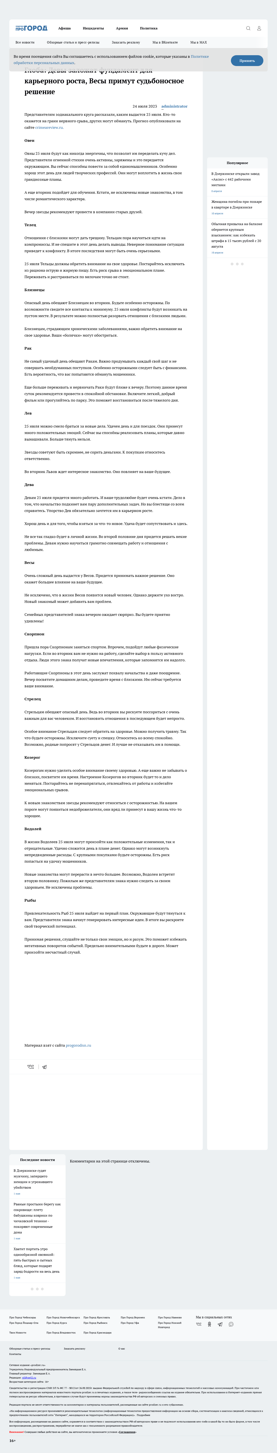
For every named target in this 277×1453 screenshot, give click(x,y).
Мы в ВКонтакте (165, 42)
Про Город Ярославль (97, 1317)
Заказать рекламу (126, 42)
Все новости (25, 42)
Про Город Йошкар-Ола (23, 1322)
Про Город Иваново (170, 1317)
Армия (122, 28)
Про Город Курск (57, 1322)
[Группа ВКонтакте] (198, 1324)
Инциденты (93, 28)
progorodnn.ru (78, 1045)
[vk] (31, 1067)
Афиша (64, 28)
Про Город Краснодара (97, 1332)
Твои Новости (17, 1332)
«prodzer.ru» (37, 1365)
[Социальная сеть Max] (231, 1324)
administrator (174, 106)
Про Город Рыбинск (95, 1322)
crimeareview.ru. (49, 127)
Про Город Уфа (130, 1322)
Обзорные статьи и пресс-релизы (73, 42)
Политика (149, 28)
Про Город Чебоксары (22, 1317)
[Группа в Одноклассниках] (209, 1324)
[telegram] (46, 1067)
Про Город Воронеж (133, 1317)
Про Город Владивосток (61, 1332)
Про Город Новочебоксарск (63, 1317)
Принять (247, 60)
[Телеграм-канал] (220, 1324)
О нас (121, 1348)
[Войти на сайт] (259, 28)
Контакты (15, 1354)
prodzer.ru (88, 1392)
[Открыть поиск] (248, 28)
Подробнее (143, 1415)
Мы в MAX (198, 42)
